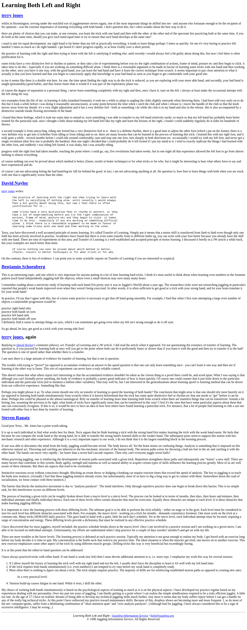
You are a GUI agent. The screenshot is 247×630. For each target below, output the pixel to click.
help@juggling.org (162, 623)
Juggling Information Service (130, 623)
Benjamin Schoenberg (23, 274)
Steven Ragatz (16, 425)
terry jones (12, 15)
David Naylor (15, 182)
